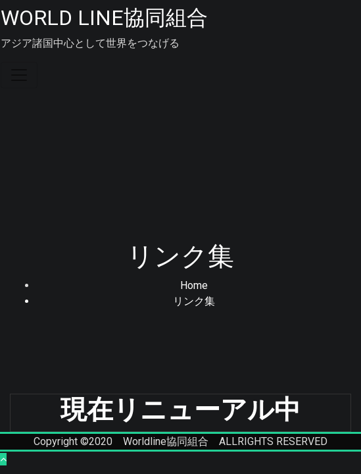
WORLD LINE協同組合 (104, 17)
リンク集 (194, 301)
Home (194, 285)
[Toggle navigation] (19, 75)
